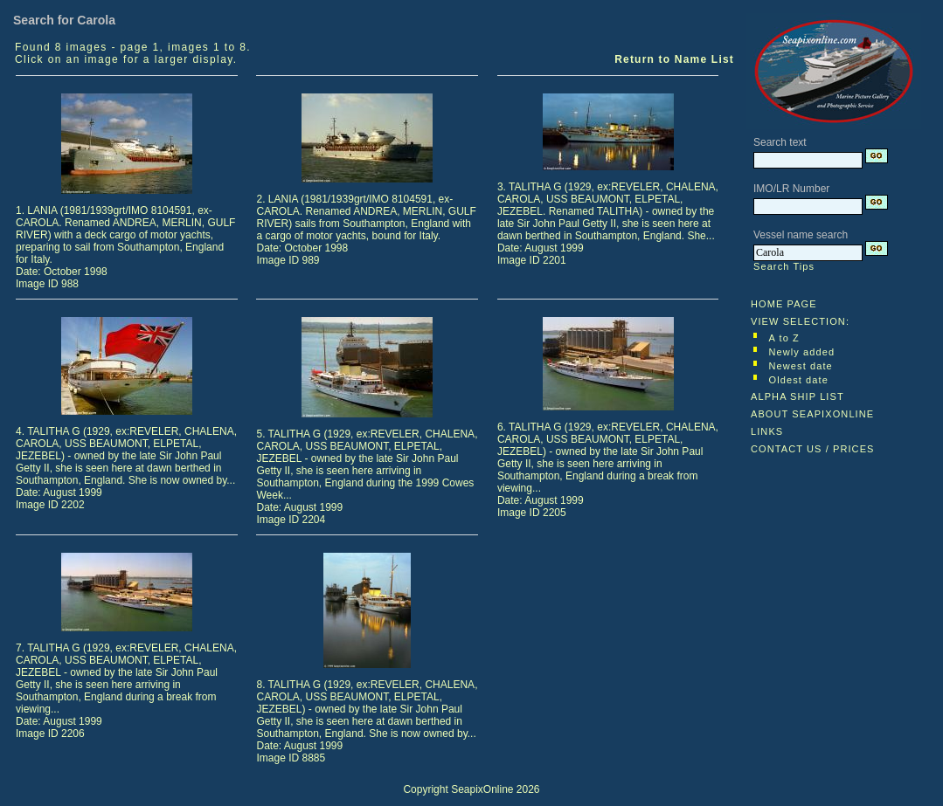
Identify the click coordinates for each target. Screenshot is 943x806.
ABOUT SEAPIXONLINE (812, 414)
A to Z (784, 338)
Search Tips (784, 266)
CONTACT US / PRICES (813, 449)
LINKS (767, 431)
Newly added (802, 352)
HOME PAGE (784, 304)
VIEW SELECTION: (800, 321)
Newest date (801, 366)
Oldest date (799, 380)
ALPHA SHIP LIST (797, 396)
